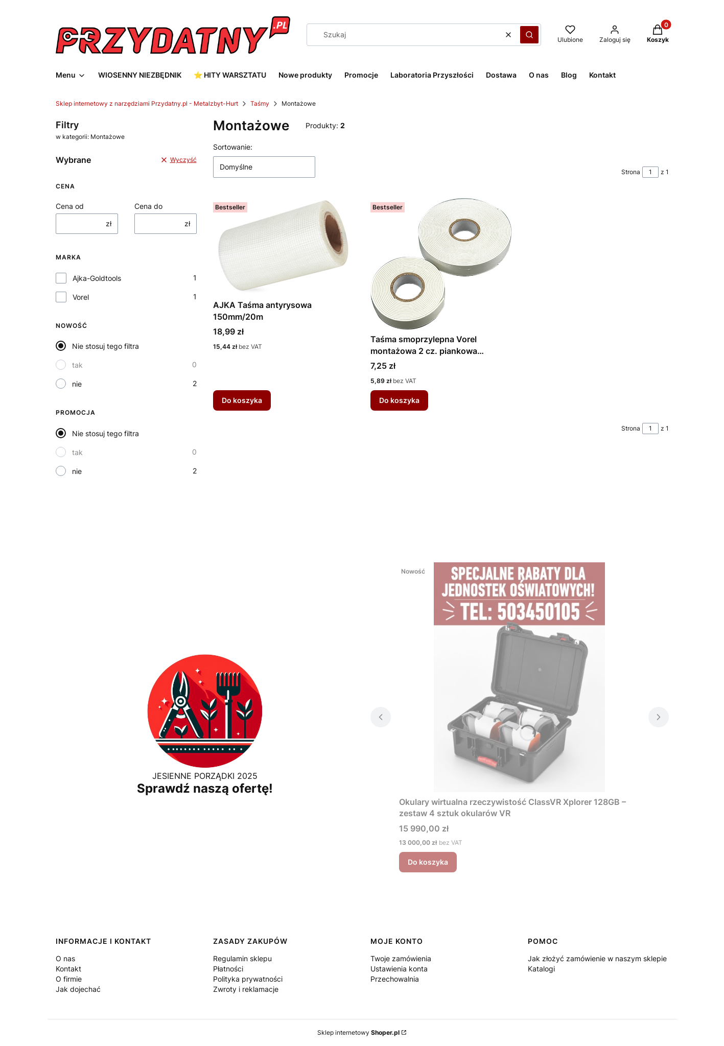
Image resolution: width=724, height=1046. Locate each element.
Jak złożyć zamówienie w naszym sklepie (597, 958)
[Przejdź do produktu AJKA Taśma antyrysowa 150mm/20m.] (283, 246)
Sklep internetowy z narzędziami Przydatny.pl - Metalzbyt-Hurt (147, 103)
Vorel (81, 297)
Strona (630, 172)
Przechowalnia (394, 978)
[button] (529, 34)
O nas (65, 958)
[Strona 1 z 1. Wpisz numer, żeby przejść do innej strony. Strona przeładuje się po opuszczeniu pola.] (650, 172)
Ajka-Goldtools (97, 278)
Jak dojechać (78, 989)
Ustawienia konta (399, 968)
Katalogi (541, 968)
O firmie (69, 978)
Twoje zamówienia (400, 958)
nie (77, 383)
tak (77, 365)
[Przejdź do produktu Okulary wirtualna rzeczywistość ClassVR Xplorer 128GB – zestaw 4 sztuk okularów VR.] (519, 677)
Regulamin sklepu (242, 958)
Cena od (70, 206)
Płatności (228, 968)
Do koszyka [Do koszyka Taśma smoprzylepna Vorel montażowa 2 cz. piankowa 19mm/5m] (399, 400)
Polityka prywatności (248, 978)
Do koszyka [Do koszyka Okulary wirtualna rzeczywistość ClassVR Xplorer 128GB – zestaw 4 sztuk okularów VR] (428, 862)
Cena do (148, 206)
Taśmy (259, 103)
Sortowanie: (232, 146)
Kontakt (68, 968)
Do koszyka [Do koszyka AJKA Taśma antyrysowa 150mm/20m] (242, 400)
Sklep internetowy (358, 1032)
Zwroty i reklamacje (245, 989)
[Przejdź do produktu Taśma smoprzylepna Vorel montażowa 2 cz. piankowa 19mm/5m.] (440, 263)
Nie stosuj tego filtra (105, 346)
